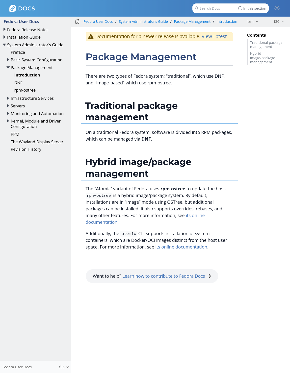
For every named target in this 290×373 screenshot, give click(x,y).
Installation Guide (24, 37)
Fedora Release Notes (28, 29)
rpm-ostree (25, 90)
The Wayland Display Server (37, 142)
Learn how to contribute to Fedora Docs (166, 276)
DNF (18, 82)
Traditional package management (266, 44)
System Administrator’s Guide (35, 45)
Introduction (27, 75)
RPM (15, 134)
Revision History (26, 149)
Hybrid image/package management (262, 57)
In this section (252, 8)
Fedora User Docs (21, 21)
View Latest (214, 36)
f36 (276, 21)
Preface (18, 52)
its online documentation (181, 247)
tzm (250, 21)
